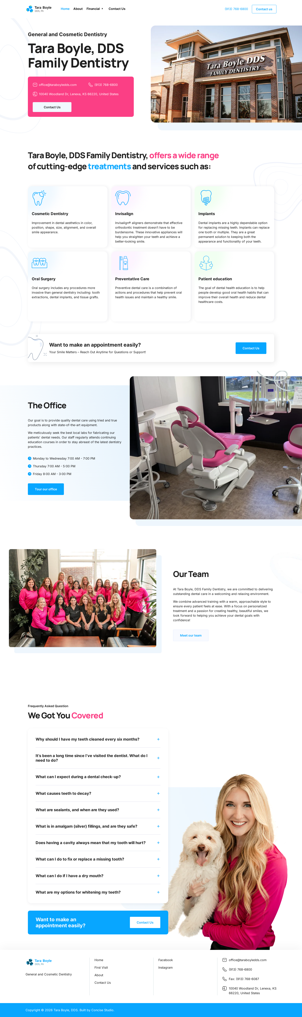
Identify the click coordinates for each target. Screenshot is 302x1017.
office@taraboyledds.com (55, 84)
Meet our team (191, 635)
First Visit (101, 967)
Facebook (165, 960)
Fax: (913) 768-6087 (244, 979)
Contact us (264, 9)
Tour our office (46, 489)
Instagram (165, 967)
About (77, 9)
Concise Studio (102, 1010)
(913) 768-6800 (236, 9)
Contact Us (116, 9)
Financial (93, 9)
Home (65, 9)
